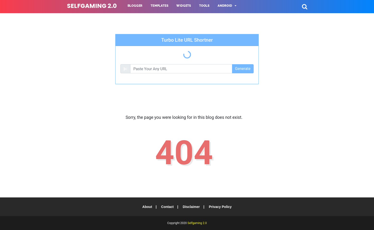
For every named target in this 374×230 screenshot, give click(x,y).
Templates (159, 5)
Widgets (183, 5)
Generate (243, 68)
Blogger (135, 5)
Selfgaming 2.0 (92, 6)
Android (225, 5)
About (147, 207)
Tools (204, 5)
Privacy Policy (220, 207)
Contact (167, 207)
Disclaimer (191, 207)
